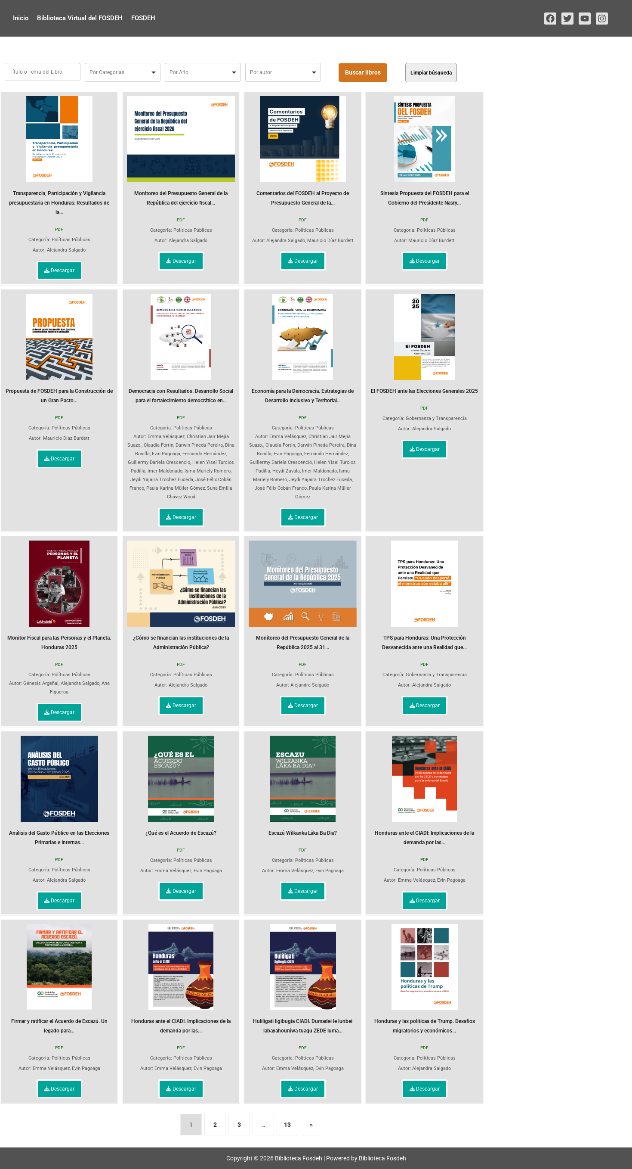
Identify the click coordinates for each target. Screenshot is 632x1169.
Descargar (59, 270)
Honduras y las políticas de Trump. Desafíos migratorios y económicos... (424, 979)
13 (287, 1124)
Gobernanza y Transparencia (436, 418)
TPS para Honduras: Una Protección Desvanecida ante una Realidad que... (424, 595)
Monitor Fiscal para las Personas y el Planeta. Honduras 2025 (59, 595)
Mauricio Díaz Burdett (330, 240)
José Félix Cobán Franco (281, 488)
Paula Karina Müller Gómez (175, 488)
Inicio (20, 18)
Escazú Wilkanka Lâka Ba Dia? (302, 786)
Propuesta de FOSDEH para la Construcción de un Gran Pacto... (59, 349)
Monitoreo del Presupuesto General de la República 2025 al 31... (303, 595)
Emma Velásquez (166, 436)
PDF (59, 229)
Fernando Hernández (204, 454)
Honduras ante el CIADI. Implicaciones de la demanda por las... (181, 979)
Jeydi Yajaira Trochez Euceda (161, 479)
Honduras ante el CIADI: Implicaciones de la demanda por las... (424, 791)
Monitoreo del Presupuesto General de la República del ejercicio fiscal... (181, 151)
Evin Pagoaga (166, 454)
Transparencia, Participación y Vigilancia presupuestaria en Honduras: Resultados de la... (59, 155)
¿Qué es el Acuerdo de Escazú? (180, 786)
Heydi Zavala (286, 471)
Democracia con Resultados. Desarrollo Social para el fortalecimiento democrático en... (181, 349)
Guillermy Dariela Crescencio (159, 462)
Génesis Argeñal (41, 683)
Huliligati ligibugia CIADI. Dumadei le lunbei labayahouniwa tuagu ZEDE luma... (302, 979)
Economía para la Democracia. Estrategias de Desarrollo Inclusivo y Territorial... (303, 349)
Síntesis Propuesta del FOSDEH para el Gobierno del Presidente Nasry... (424, 151)
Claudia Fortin (158, 445)
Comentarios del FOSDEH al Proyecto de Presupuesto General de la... (302, 151)
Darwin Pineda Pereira (199, 445)
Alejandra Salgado (66, 250)
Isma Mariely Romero (208, 471)
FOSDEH (143, 18)
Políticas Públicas (71, 240)
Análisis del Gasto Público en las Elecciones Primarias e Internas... (59, 791)
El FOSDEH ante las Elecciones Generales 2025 (424, 344)
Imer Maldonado (165, 471)
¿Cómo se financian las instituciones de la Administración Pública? (181, 595)
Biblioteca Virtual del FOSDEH (80, 18)
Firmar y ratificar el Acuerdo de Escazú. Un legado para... (59, 979)
